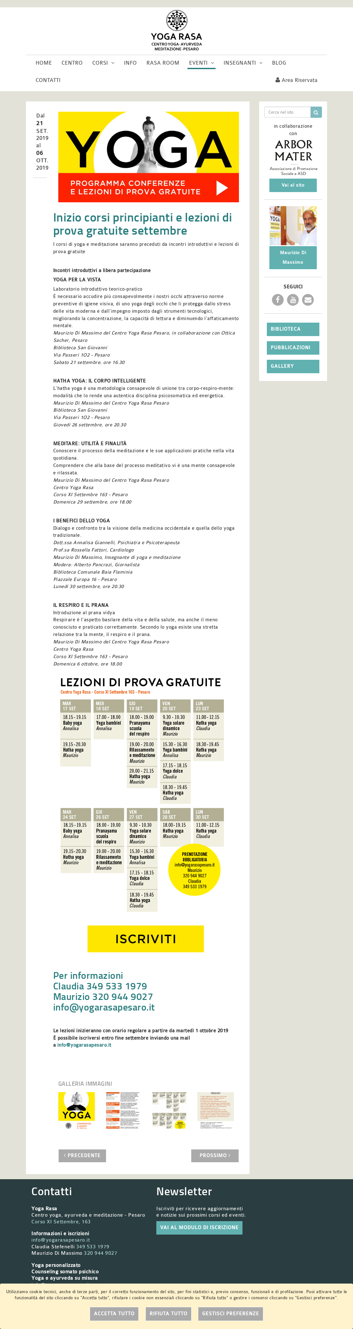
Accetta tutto (114, 1314)
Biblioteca (286, 329)
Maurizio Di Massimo (293, 257)
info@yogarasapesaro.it (104, 1007)
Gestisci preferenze (230, 1314)
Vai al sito (293, 185)
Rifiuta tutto (168, 1314)
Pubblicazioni (290, 347)
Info (130, 63)
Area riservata (296, 80)
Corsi (103, 63)
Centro (72, 63)
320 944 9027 (100, 1253)
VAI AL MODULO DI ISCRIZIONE (199, 1227)
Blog (279, 63)
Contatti (48, 80)
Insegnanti (243, 63)
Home (44, 63)
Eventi (201, 63)
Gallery (282, 366)
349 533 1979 (93, 1247)
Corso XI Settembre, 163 (61, 1222)
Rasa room (162, 63)
